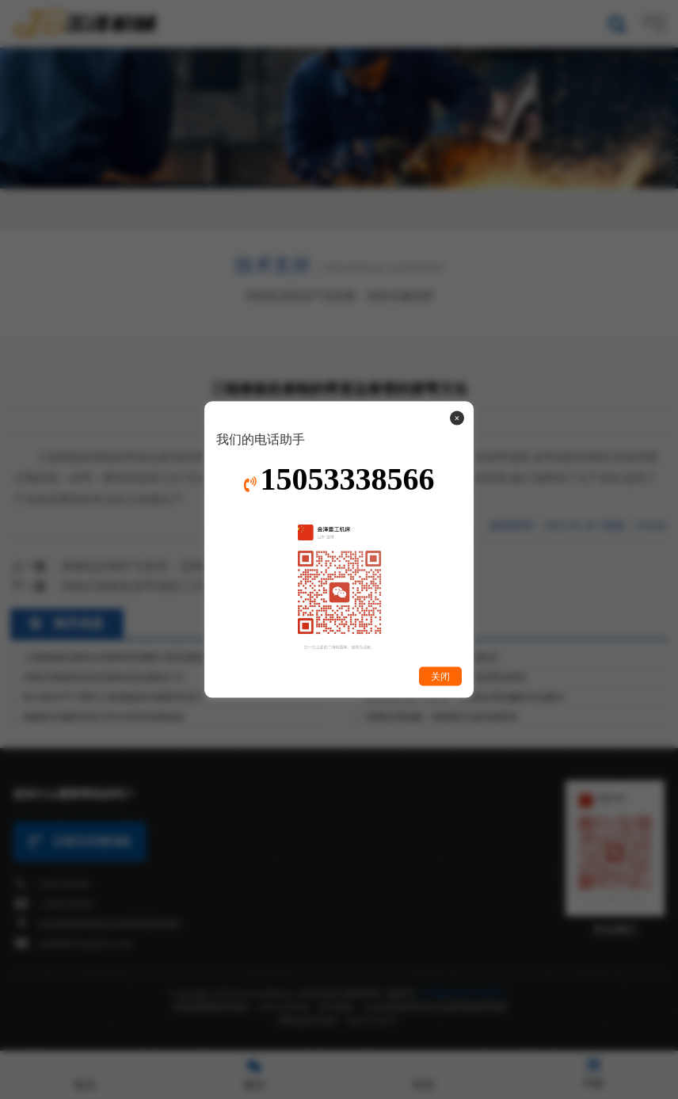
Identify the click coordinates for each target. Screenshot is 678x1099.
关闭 (440, 676)
